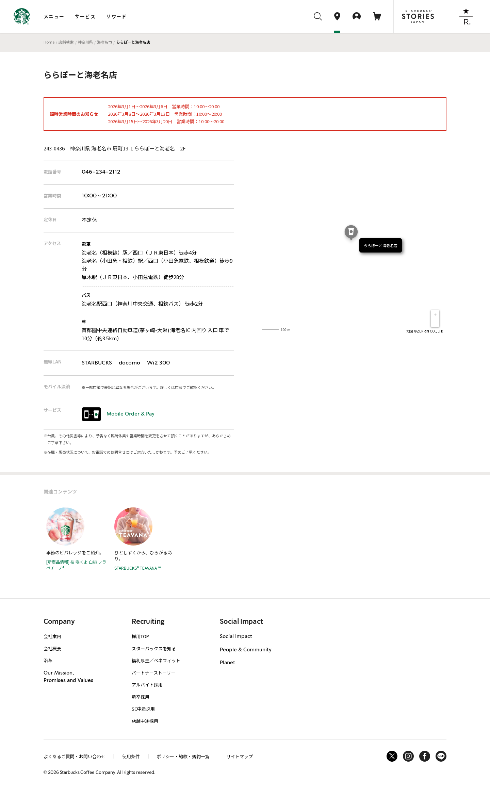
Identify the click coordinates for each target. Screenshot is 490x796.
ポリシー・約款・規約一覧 (183, 756)
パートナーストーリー (154, 672)
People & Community (246, 650)
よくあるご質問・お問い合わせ (74, 756)
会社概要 (52, 648)
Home (49, 42)
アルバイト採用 (147, 684)
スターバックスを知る (154, 648)
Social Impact (236, 636)
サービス (85, 16)
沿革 (48, 660)
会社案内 (52, 636)
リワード (116, 16)
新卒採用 (140, 697)
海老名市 (104, 42)
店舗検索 (66, 42)
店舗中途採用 (145, 721)
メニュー (54, 16)
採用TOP (140, 636)
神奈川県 (85, 42)
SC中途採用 (143, 708)
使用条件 (131, 756)
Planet (227, 663)
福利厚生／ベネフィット (156, 660)
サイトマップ (239, 756)
